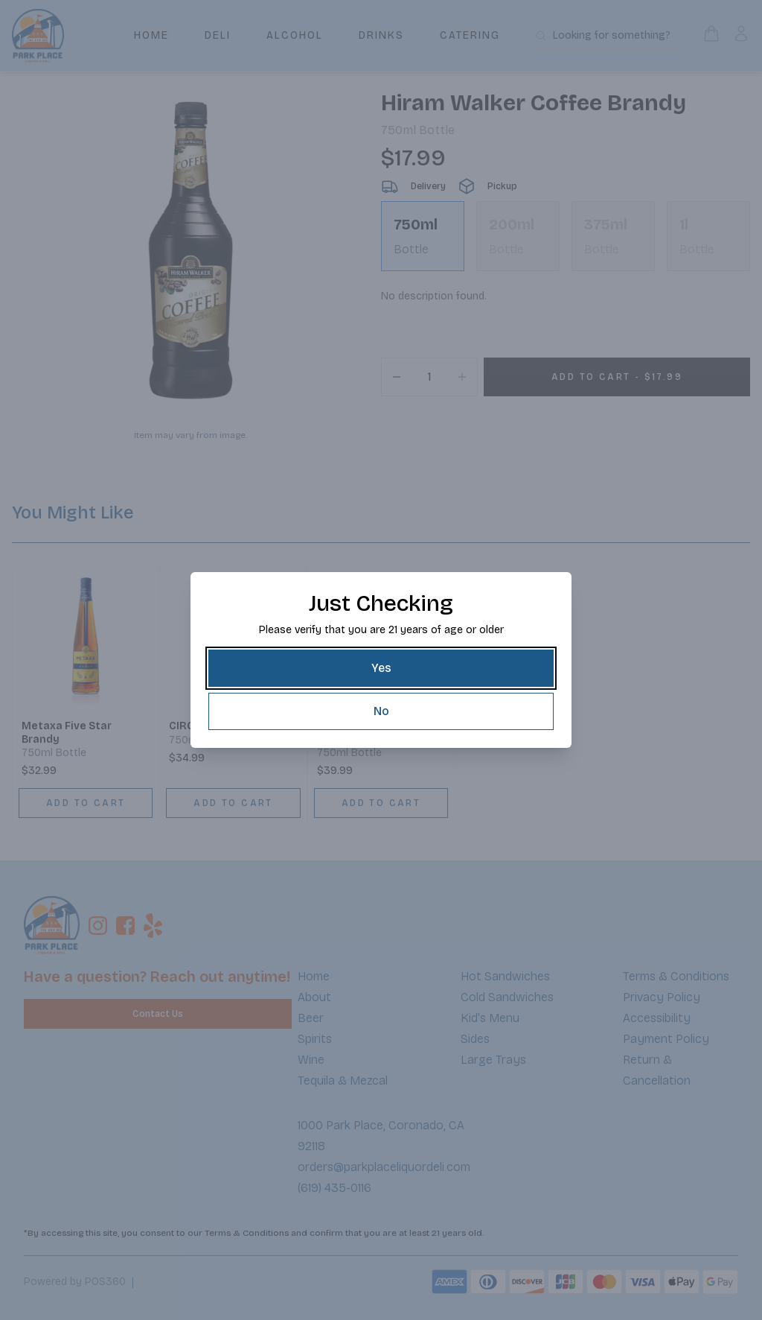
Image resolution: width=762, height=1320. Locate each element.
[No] (381, 711)
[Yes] (381, 668)
